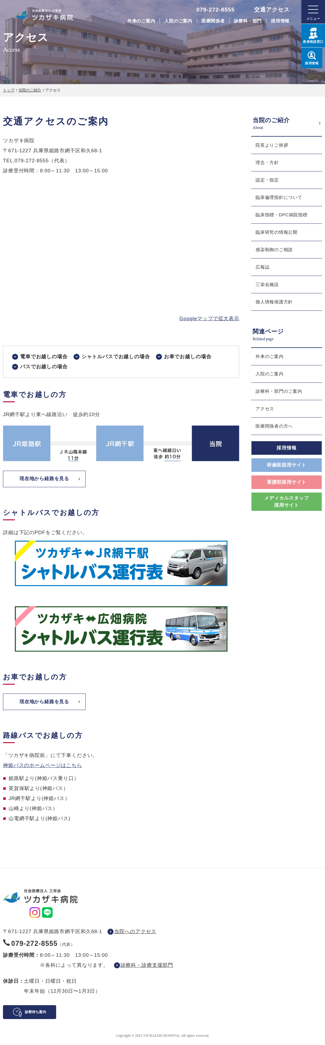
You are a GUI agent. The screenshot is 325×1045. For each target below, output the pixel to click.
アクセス (265, 408)
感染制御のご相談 (274, 249)
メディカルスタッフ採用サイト (286, 501)
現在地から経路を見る (44, 479)
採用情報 (280, 20)
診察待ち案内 (35, 1013)
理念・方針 (267, 162)
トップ (8, 90)
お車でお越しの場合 (188, 356)
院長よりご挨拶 (272, 145)
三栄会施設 (267, 284)
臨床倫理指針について (279, 197)
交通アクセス (272, 9)
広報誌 (262, 266)
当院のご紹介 (29, 90)
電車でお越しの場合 (44, 356)
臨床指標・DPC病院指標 (282, 214)
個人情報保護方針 (274, 301)
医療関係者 (213, 20)
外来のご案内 (141, 20)
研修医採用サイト (286, 464)
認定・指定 (267, 179)
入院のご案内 (178, 20)
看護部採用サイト (286, 482)
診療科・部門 (248, 20)
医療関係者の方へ (274, 426)
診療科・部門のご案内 (279, 391)
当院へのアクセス (135, 933)
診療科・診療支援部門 (147, 966)
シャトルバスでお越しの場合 (116, 356)
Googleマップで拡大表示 (209, 318)
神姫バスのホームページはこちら (42, 766)
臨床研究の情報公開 (277, 232)
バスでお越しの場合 (44, 366)
